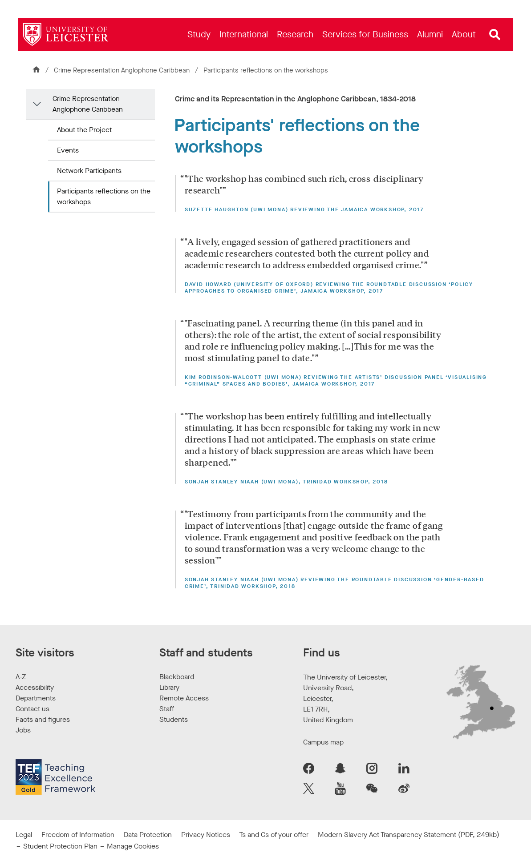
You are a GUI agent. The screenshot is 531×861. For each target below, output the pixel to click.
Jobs (23, 730)
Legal (24, 834)
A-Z (21, 676)
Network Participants (89, 170)
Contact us (32, 708)
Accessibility (35, 687)
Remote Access (184, 698)
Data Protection (148, 834)
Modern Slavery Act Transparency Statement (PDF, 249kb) (408, 834)
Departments (36, 698)
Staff (166, 708)
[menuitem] (199, 34)
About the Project (84, 129)
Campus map (323, 742)
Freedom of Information (77, 834)
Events (68, 150)
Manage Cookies (133, 846)
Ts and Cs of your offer (273, 834)
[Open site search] (495, 34)
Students (173, 719)
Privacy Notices (205, 834)
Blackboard (176, 676)
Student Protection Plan (60, 846)
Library (169, 687)
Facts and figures (43, 719)
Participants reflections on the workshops (103, 196)
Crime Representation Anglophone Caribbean (122, 70)
